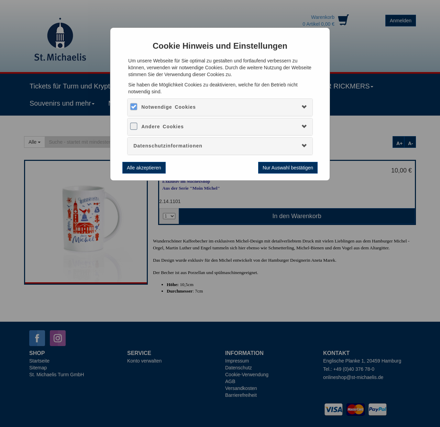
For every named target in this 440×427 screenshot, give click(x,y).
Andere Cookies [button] (162, 126)
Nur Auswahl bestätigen (288, 167)
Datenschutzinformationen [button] (167, 146)
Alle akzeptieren (144, 167)
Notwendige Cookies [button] (168, 107)
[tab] (220, 107)
